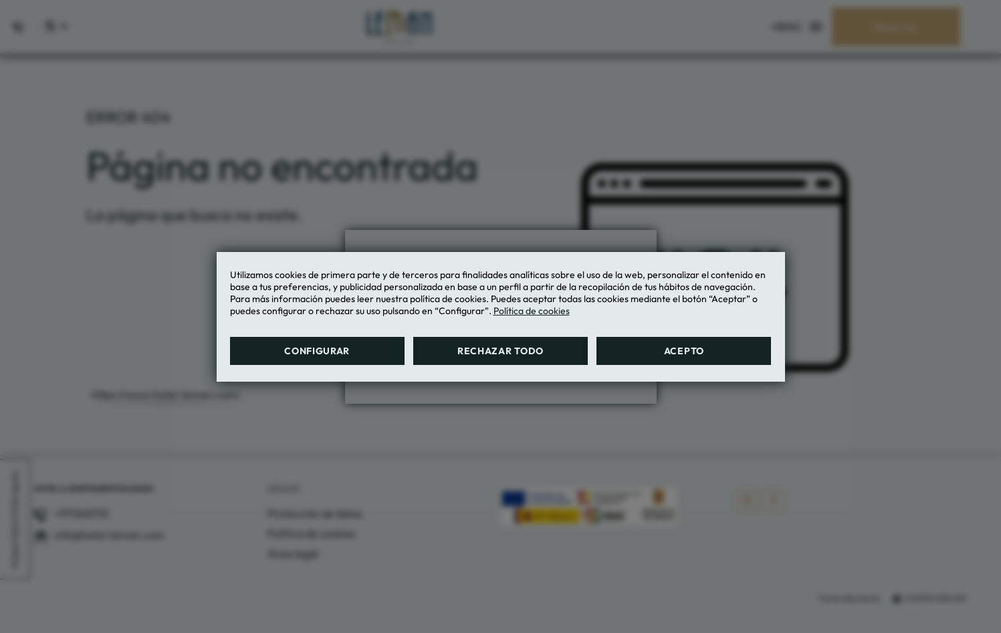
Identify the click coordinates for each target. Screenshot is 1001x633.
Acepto (684, 351)
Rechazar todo (500, 351)
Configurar (317, 351)
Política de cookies (531, 311)
